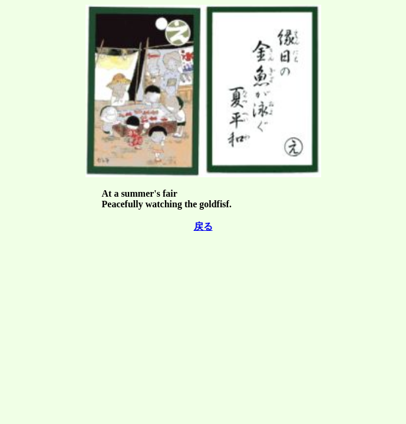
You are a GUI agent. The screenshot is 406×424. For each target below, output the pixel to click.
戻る (203, 226)
